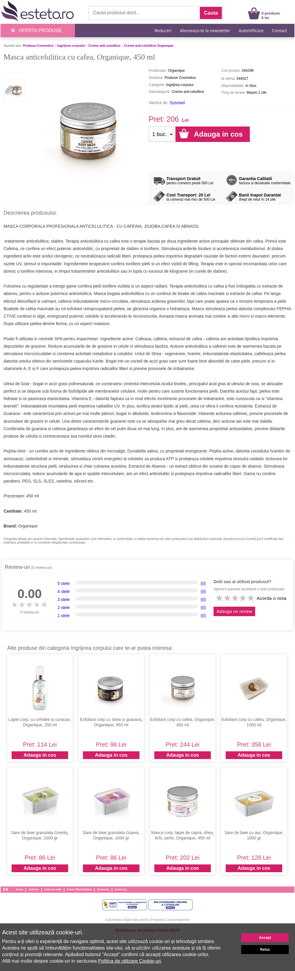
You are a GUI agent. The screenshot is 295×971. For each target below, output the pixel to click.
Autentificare (251, 30)
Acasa (19, 889)
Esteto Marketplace (79, 889)
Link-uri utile (53, 889)
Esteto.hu (103, 889)
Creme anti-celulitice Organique (148, 45)
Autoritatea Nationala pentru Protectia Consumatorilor (147, 920)
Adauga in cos (39, 755)
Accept (265, 938)
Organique (27, 526)
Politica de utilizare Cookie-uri (129, 961)
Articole (34, 889)
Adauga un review (234, 611)
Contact (279, 30)
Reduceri (162, 30)
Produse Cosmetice (38, 45)
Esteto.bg (121, 889)
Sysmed (177, 102)
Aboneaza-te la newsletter (205, 30)
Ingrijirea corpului (71, 45)
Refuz (265, 949)
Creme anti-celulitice (104, 45)
